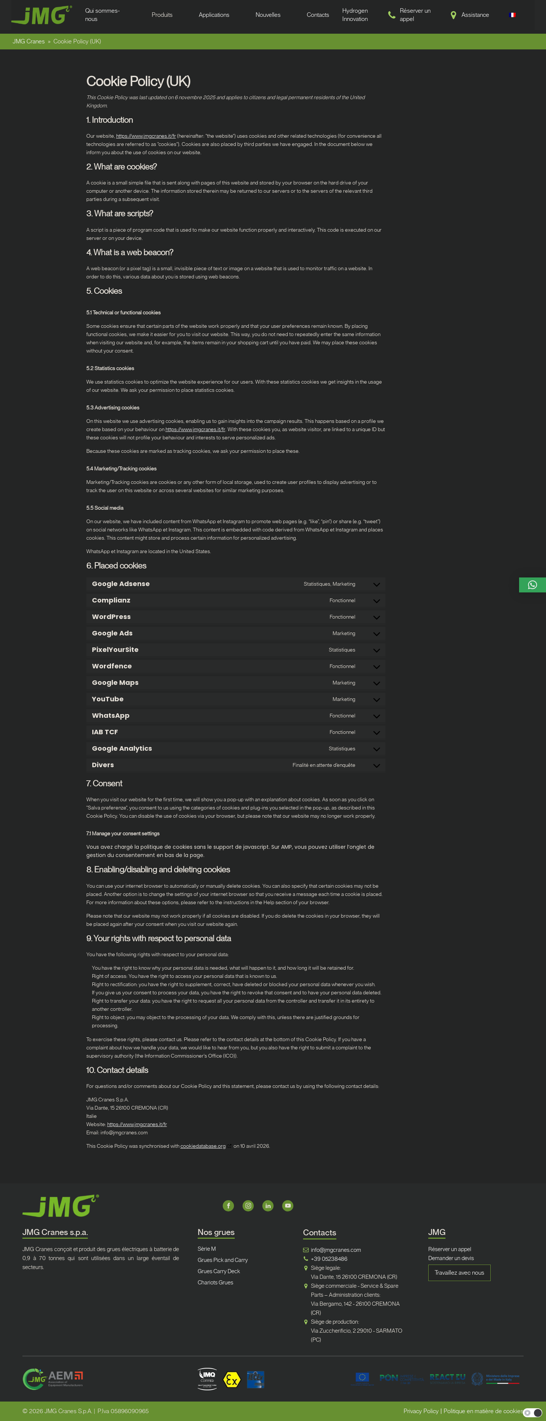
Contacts (318, 14)
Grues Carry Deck (219, 1271)
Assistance (475, 14)
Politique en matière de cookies (484, 1411)
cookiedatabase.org (203, 1146)
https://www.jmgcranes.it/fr (146, 136)
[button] (532, 584)
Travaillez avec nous (459, 1272)
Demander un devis (451, 1258)
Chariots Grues (215, 1282)
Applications (214, 14)
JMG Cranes (29, 41)
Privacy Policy (421, 1411)
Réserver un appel (449, 1249)
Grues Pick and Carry (223, 1260)
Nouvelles (268, 14)
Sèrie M (207, 1248)
